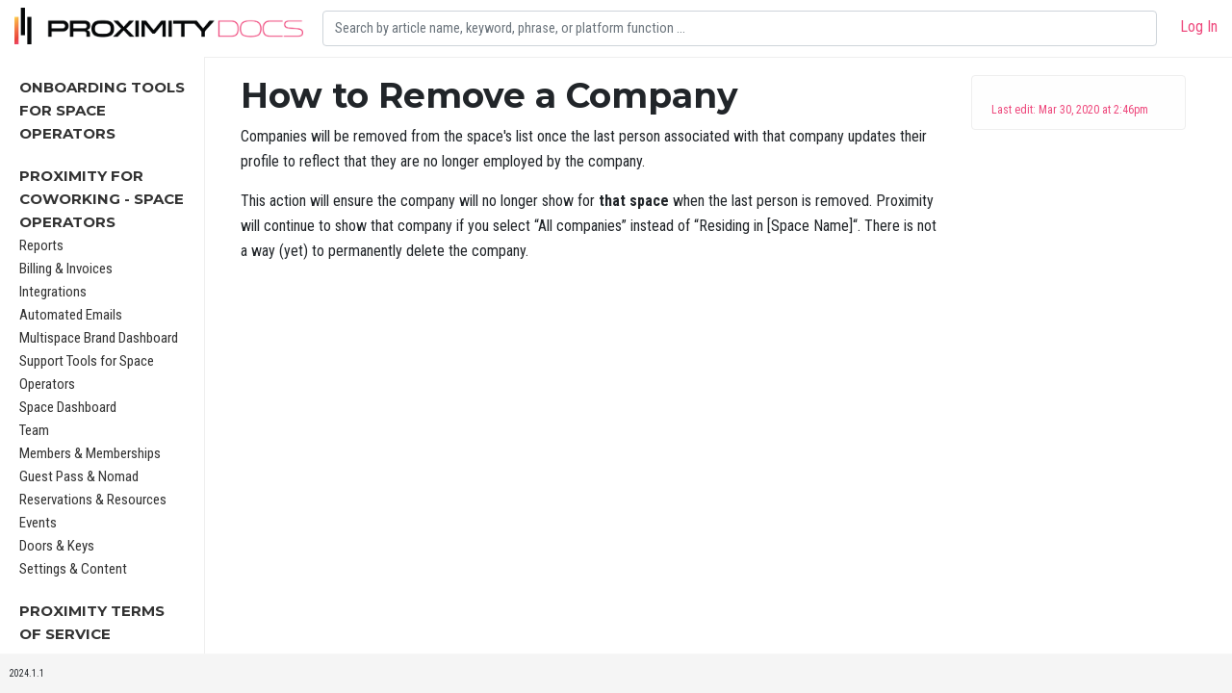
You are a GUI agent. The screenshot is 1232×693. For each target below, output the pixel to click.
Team (34, 430)
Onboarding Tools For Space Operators (102, 110)
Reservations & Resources (93, 499)
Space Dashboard (67, 407)
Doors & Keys (56, 545)
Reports (41, 245)
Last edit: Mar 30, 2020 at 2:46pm (1069, 109)
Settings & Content (73, 569)
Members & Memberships (90, 453)
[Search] (739, 28)
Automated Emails (70, 314)
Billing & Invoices (66, 268)
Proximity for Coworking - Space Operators (101, 199)
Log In (1199, 26)
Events (38, 522)
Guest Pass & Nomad (79, 476)
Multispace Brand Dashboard (98, 337)
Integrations (53, 291)
